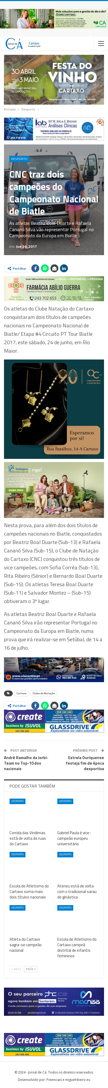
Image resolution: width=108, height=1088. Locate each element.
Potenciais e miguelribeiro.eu (68, 1079)
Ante (16, 969)
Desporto (19, 158)
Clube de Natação (44, 693)
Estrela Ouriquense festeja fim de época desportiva (85, 763)
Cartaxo (21, 693)
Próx (31, 969)
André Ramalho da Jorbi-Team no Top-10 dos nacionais (26, 763)
